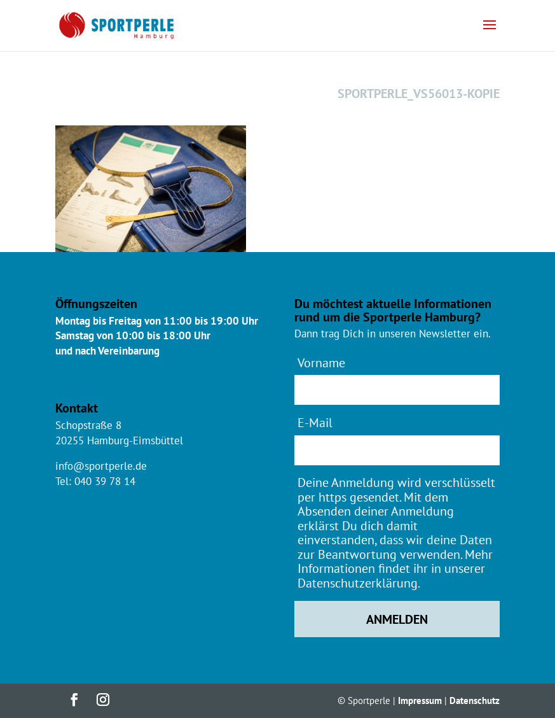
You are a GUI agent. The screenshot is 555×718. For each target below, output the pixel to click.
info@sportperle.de (101, 466)
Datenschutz (474, 700)
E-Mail (315, 422)
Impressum (420, 700)
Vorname (321, 362)
